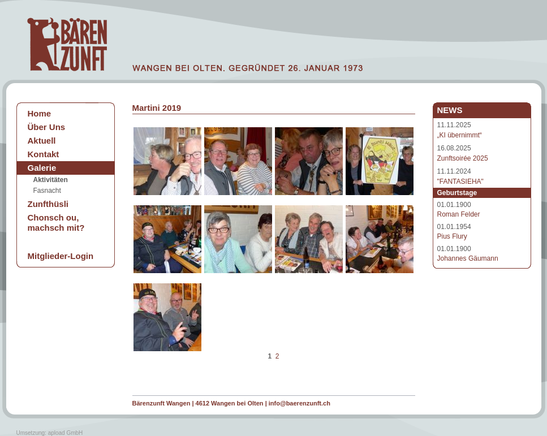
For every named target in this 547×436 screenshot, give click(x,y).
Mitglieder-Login (61, 256)
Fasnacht (47, 191)
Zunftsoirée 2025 (462, 158)
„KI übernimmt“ (459, 135)
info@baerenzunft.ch (299, 403)
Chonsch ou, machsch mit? (56, 222)
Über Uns (47, 127)
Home (39, 113)
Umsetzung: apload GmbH (49, 433)
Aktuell (42, 140)
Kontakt (43, 154)
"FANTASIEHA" (460, 181)
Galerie (42, 167)
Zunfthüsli (48, 204)
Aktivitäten (50, 180)
